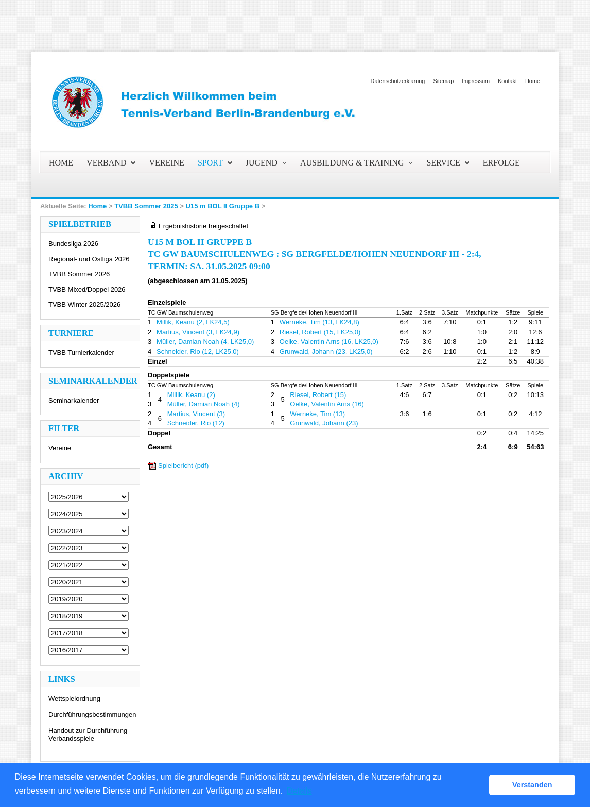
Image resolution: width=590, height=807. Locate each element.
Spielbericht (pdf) (183, 465)
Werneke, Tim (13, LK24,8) (319, 322)
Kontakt (507, 81)
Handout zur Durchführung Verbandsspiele (87, 735)
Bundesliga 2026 (73, 244)
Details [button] (299, 790)
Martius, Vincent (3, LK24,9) (198, 332)
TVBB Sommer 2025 (146, 206)
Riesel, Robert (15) (318, 395)
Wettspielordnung (74, 698)
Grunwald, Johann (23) (324, 423)
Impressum (476, 81)
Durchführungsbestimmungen (92, 714)
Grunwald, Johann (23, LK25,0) (326, 351)
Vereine (59, 448)
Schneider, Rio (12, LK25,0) (198, 351)
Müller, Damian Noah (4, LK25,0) (205, 341)
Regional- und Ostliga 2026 (89, 259)
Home (532, 81)
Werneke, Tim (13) (317, 414)
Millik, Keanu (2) (191, 395)
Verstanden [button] (532, 785)
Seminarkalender (73, 400)
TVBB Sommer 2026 (79, 274)
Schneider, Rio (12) (195, 423)
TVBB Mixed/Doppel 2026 (87, 289)
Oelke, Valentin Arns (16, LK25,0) (329, 341)
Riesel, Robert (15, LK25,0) (320, 332)
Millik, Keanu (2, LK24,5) (193, 322)
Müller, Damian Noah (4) (203, 404)
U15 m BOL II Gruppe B (223, 206)
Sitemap (443, 81)
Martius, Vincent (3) (196, 414)
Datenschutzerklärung (398, 81)
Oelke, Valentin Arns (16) (327, 404)
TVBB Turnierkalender (81, 352)
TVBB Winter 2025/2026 (84, 304)
